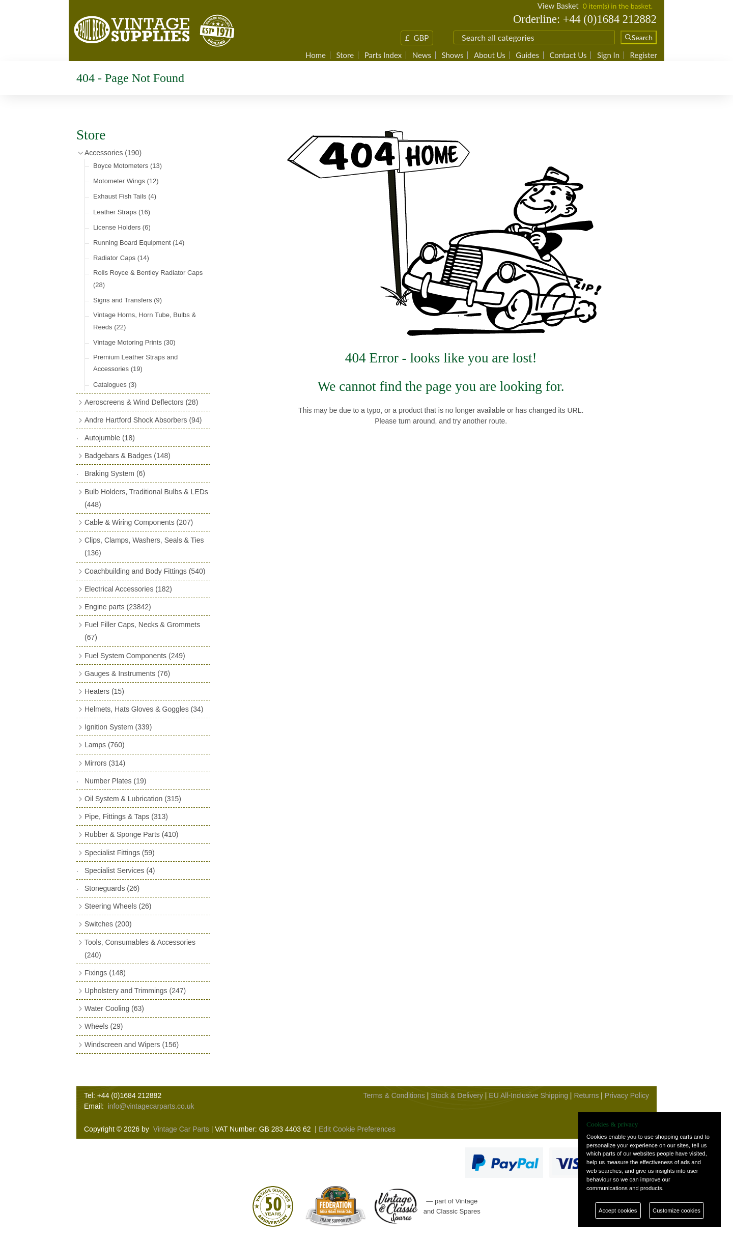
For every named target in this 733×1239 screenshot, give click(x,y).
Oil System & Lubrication (132, 799)
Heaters (104, 691)
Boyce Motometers (127, 166)
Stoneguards (111, 888)
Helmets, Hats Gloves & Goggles (143, 709)
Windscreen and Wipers (131, 1044)
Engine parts (117, 607)
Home (315, 55)
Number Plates (115, 781)
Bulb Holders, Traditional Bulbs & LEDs (146, 498)
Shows (452, 55)
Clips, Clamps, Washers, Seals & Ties (144, 546)
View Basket (558, 5)
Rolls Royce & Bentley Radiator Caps (148, 278)
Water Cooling (114, 1008)
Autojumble (109, 438)
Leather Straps (121, 212)
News (421, 55)
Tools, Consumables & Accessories (139, 948)
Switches (108, 924)
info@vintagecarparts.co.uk (151, 1106)
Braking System (114, 473)
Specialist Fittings (119, 853)
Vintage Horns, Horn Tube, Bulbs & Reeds (144, 320)
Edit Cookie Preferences (357, 1129)
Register (643, 55)
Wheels (103, 1026)
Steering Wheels (118, 906)
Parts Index (383, 55)
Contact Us (567, 55)
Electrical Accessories (128, 589)
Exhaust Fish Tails (124, 196)
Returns (586, 1095)
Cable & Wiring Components (138, 522)
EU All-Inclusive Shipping (528, 1095)
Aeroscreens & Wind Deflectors (141, 402)
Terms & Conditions (394, 1095)
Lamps (104, 745)
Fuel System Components (134, 656)
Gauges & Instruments (127, 673)
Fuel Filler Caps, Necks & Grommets (142, 631)
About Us (489, 55)
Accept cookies (618, 1210)
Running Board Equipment (138, 242)
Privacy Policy (627, 1095)
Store (345, 55)
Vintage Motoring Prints (134, 342)
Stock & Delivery (457, 1095)
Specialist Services (119, 870)
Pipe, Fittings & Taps (126, 816)
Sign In (608, 55)
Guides (527, 55)
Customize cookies (676, 1210)
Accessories (113, 153)
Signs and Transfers (127, 300)
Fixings (105, 973)
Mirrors (104, 763)
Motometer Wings (126, 181)
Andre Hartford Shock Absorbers (143, 420)
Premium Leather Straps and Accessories (135, 363)
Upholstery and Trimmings (135, 991)
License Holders (122, 227)
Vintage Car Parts (181, 1129)
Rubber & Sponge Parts (131, 834)
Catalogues (114, 384)
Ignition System (118, 727)
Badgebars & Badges (127, 456)
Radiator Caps (121, 258)
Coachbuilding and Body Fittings (144, 571)
